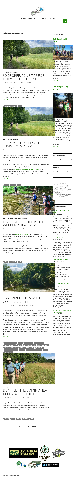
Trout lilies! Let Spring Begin (61, 238)
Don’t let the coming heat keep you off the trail (26, 392)
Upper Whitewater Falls (34, 350)
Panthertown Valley (11, 347)
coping (7, 418)
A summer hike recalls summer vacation (22, 144)
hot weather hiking (10, 106)
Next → (35, 427)
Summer (15, 72)
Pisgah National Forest (27, 347)
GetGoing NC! (37, 12)
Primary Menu (72, 2)
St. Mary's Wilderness (11, 350)
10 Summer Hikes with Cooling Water (21, 300)
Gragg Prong (28, 343)
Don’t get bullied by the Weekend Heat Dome (24, 223)
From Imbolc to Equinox (60, 259)
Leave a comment (27, 82)
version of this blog (21, 234)
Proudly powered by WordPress (11, 475)
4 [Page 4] (28, 427)
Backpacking (12, 218)
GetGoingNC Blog (61, 207)
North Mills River (43, 345)
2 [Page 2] (19, 427)
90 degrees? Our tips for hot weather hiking (23, 77)
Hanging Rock (39, 343)
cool (20, 343)
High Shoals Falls (10, 345)
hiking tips (13, 261)
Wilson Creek (8, 352)
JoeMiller (18, 150)
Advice (5, 72)
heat (6, 261)
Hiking (10, 72)
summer (13, 185)
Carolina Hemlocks (10, 343)
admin (17, 82)
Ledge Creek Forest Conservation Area (26, 169)
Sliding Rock (40, 347)
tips (20, 106)
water (46, 350)
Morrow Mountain (29, 345)
